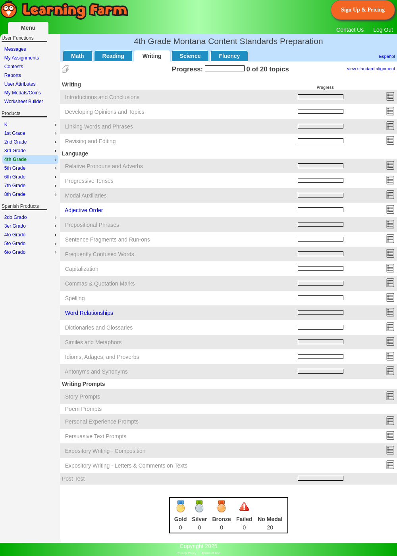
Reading (113, 56)
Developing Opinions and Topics (105, 112)
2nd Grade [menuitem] (31, 142)
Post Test (73, 478)
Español (387, 56)
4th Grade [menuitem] (31, 159)
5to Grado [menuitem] (31, 243)
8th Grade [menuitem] (31, 194)
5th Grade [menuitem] (31, 168)
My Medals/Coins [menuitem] (22, 93)
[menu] (30, 75)
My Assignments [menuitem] (21, 58)
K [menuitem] (31, 124)
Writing (152, 56)
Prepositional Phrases (92, 225)
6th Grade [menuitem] (31, 177)
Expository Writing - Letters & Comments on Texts (126, 465)
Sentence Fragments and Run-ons (107, 239)
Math (77, 56)
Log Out (383, 30)
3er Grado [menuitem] (31, 226)
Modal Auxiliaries (86, 195)
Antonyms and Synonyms (96, 371)
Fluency (229, 56)
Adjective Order (84, 210)
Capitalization (81, 269)
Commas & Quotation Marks (100, 283)
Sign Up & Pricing (363, 10)
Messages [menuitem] (15, 49)
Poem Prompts (83, 409)
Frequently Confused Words (99, 254)
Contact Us (350, 30)
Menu (28, 28)
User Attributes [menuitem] (20, 84)
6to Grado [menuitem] (31, 252)
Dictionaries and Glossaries (99, 327)
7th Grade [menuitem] (31, 185)
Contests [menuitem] (13, 66)
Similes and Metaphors (93, 342)
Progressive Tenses (89, 181)
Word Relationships (89, 313)
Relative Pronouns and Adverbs (104, 166)
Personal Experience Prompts (102, 421)
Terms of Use (211, 553)
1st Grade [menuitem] (31, 133)
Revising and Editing (90, 141)
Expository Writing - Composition (105, 451)
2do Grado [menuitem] (31, 217)
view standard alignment (371, 68)
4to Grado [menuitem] (31, 235)
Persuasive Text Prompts (96, 436)
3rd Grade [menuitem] (31, 151)
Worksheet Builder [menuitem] (23, 101)
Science (190, 56)
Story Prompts (82, 396)
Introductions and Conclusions (102, 97)
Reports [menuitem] (12, 75)
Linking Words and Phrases (99, 126)
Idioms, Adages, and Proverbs (102, 357)
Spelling (75, 298)
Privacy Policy (187, 553)
